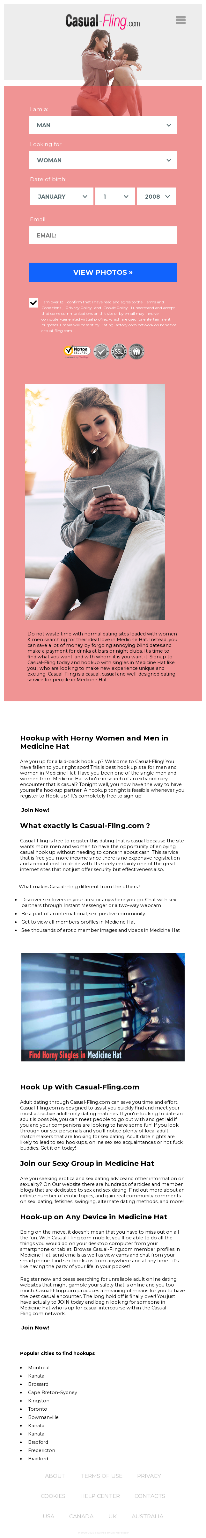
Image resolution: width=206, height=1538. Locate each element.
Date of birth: (48, 178)
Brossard (38, 1383)
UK (112, 1515)
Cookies (53, 1495)
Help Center (100, 1495)
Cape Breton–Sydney (52, 1391)
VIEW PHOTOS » (103, 271)
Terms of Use (101, 1474)
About (55, 1474)
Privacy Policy (79, 306)
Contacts (150, 1495)
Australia (147, 1515)
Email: (38, 218)
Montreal (38, 1367)
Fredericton (41, 1449)
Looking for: (46, 143)
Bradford (38, 1441)
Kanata (36, 1375)
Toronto (37, 1408)
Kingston (38, 1400)
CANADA (81, 1515)
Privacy (149, 1474)
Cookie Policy (115, 306)
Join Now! (35, 809)
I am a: (39, 109)
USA (48, 1515)
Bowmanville (43, 1416)
